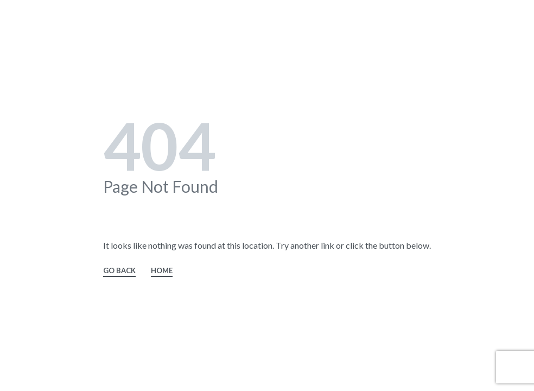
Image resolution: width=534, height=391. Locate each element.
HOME (162, 271)
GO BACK (119, 271)
